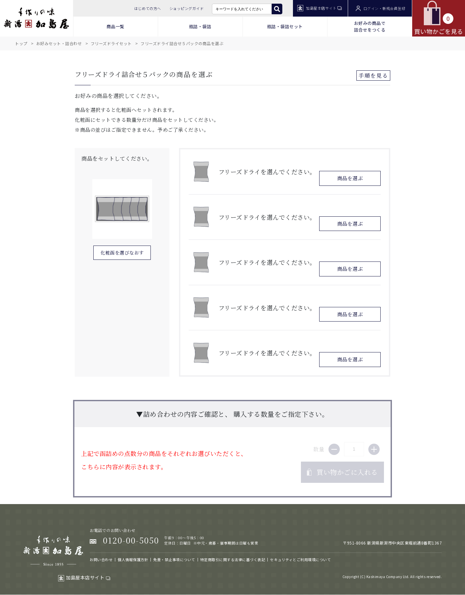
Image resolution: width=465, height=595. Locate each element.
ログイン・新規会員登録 (380, 8)
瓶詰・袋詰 (200, 26)
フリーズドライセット (111, 43)
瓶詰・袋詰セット (285, 26)
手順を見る (373, 75)
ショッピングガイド (186, 8)
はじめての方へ (147, 8)
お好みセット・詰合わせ (59, 43)
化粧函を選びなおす (122, 252)
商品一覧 (116, 26)
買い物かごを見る (438, 18)
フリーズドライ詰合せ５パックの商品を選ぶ (181, 43)
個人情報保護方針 (133, 559)
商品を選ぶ (350, 178)
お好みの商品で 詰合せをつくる (370, 26)
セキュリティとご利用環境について (300, 559)
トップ (21, 43)
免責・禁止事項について (174, 559)
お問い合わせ (101, 559)
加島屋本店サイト (319, 8)
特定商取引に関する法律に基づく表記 (232, 559)
